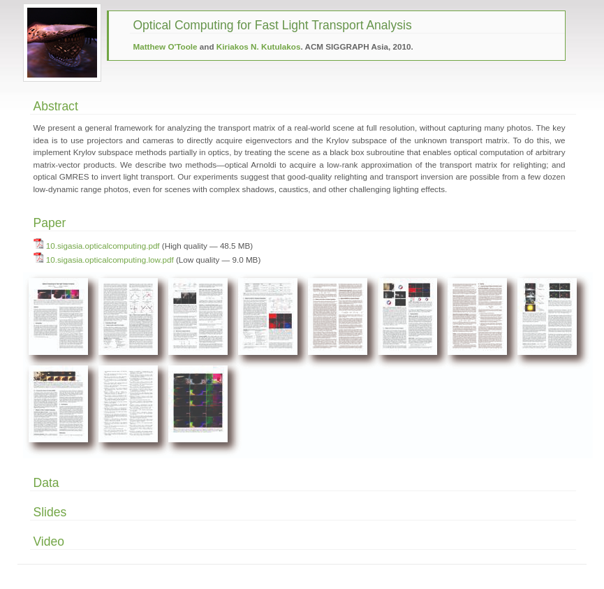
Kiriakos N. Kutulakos (258, 46)
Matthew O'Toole (165, 46)
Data (46, 483)
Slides (50, 512)
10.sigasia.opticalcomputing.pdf (103, 245)
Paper (50, 223)
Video (49, 541)
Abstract (56, 106)
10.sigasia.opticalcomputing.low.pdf (110, 259)
